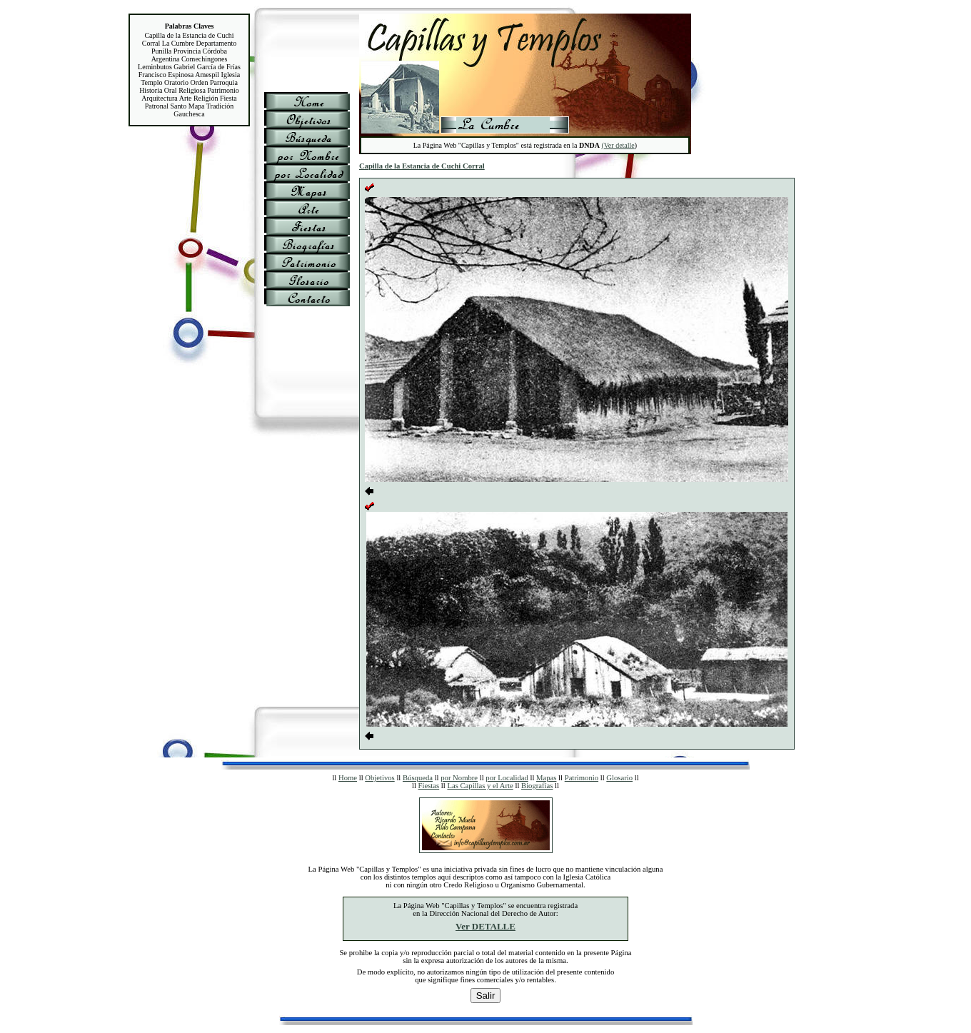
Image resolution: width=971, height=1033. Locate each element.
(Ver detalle (617, 145)
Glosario (619, 778)
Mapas (546, 778)
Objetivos (379, 778)
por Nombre (459, 778)
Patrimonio (581, 778)
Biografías (537, 786)
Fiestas (429, 786)
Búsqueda (418, 778)
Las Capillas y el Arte (480, 786)
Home (347, 778)
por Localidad (507, 778)
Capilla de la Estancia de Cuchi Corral (422, 166)
